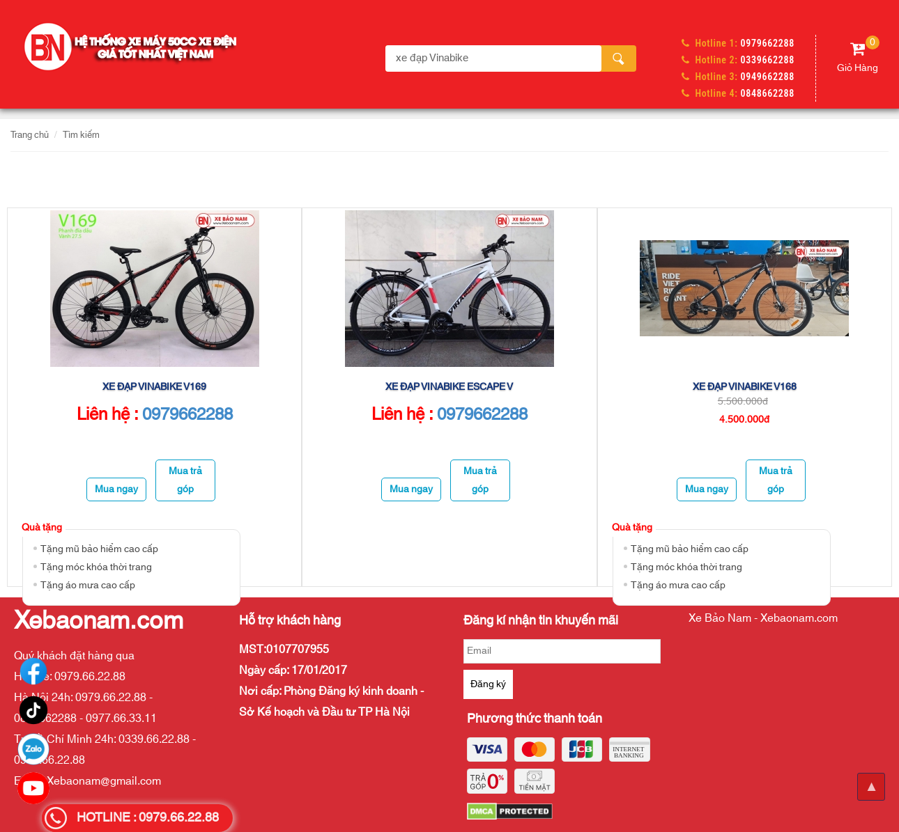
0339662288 (767, 59)
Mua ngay (116, 489)
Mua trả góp (185, 480)
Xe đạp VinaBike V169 (154, 387)
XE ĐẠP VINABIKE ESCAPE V (449, 387)
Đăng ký (488, 684)
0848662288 (767, 93)
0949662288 (767, 76)
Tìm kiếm (81, 135)
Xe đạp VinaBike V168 (745, 387)
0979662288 (767, 43)
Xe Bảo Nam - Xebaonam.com (763, 618)
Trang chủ (29, 135)
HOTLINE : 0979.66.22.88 (148, 818)
